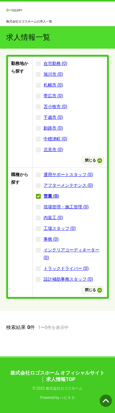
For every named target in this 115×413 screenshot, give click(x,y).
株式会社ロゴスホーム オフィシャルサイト (57, 373)
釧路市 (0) (53, 128)
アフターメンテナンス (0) (68, 185)
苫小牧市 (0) (55, 106)
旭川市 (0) (53, 74)
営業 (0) (51, 196)
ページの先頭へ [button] (106, 401)
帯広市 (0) (53, 95)
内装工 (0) (53, 217)
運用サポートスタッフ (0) (68, 174)
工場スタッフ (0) (60, 228)
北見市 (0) (53, 149)
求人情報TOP (60, 379)
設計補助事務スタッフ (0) (68, 279)
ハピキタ (67, 397)
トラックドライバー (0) (66, 268)
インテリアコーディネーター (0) (71, 253)
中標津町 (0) (55, 138)
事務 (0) (51, 239)
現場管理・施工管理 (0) (66, 206)
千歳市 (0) (53, 117)
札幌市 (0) (53, 84)
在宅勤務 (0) (55, 63)
